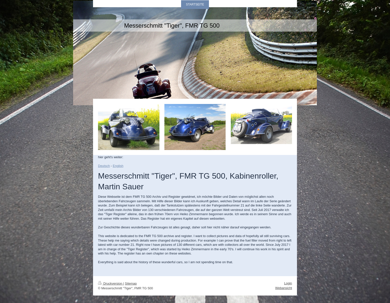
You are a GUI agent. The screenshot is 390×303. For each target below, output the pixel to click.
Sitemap (131, 283)
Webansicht (283, 288)
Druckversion (110, 283)
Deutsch (104, 166)
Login (288, 283)
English (118, 166)
